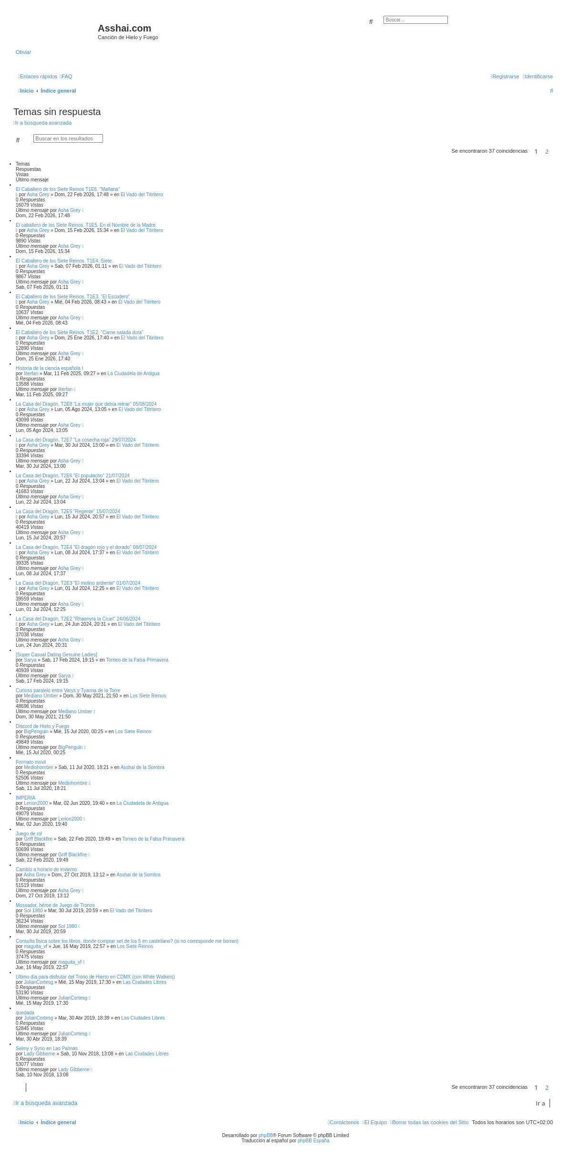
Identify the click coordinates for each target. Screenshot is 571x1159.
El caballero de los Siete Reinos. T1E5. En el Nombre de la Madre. (86, 225)
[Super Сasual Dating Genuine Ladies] (56, 654)
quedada (25, 1012)
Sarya (30, 660)
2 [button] (547, 151)
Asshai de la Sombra (143, 767)
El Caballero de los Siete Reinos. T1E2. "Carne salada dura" (80, 332)
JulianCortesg (38, 982)
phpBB (266, 1135)
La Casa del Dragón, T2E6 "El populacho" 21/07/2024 (73, 475)
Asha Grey (38, 194)
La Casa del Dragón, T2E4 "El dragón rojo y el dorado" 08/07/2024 (86, 547)
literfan (31, 373)
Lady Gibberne (39, 1053)
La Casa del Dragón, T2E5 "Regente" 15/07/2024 (68, 511)
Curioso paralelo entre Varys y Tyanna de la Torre (68, 690)
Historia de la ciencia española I (49, 368)
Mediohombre (38, 767)
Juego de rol (29, 833)
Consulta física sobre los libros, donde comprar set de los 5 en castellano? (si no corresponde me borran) (127, 941)
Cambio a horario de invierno (46, 869)
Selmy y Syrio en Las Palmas (47, 1048)
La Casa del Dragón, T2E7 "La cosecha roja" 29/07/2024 (76, 440)
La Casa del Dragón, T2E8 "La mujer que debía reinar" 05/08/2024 (86, 404)
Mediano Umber (41, 695)
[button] (555, 151)
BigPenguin (36, 731)
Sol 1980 (33, 910)
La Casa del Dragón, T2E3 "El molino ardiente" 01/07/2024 (78, 583)
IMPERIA (25, 798)
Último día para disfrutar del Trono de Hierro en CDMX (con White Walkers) (95, 977)
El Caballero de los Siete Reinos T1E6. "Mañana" (68, 189)
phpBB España (314, 1140)
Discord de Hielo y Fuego (42, 726)
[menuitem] (66, 76)
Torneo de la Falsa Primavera (137, 660)
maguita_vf (35, 946)
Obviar (23, 52)
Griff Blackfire (38, 839)
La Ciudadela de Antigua (133, 373)
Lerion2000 (36, 803)
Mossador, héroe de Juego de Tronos (55, 905)
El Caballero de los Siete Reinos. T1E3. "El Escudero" (73, 296)
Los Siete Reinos (148, 695)
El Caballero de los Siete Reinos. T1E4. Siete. (64, 260)
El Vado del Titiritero (142, 194)
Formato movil (31, 762)
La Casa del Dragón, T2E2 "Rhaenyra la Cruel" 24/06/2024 (78, 619)
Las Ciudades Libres (144, 982)
